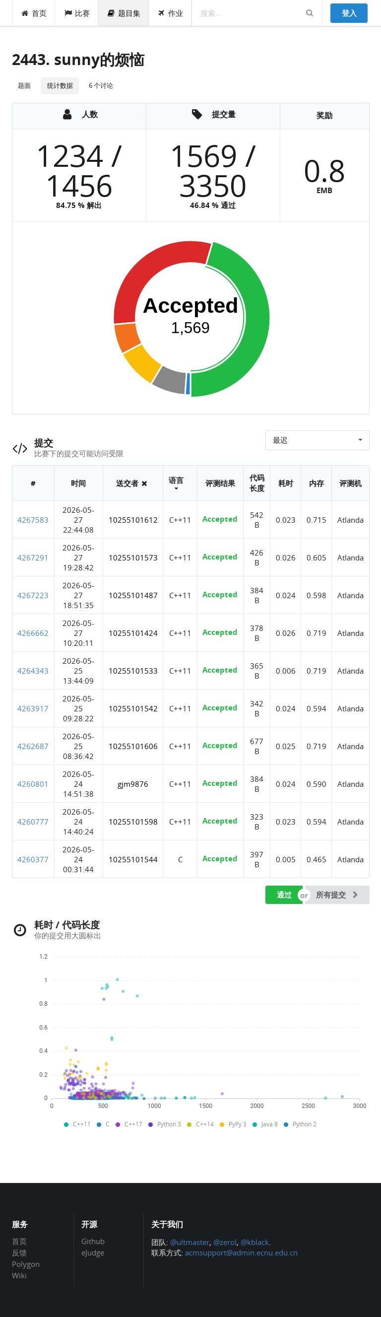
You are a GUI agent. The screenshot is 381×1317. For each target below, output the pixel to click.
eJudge (92, 1252)
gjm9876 (133, 784)
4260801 (33, 784)
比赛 (77, 13)
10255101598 (133, 822)
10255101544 (133, 859)
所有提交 (338, 895)
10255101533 (133, 671)
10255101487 (133, 595)
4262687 (33, 746)
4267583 (33, 520)
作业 (170, 13)
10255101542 (133, 708)
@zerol (225, 1242)
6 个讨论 (101, 85)
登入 (349, 13)
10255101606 (133, 746)
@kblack (255, 1242)
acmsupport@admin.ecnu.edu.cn (241, 1252)
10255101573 (133, 557)
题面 (24, 85)
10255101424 (133, 633)
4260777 (33, 822)
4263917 (33, 708)
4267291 (33, 557)
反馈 (19, 1252)
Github (93, 1241)
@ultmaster (189, 1242)
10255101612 (133, 520)
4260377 (33, 859)
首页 (34, 13)
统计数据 (60, 85)
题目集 (123, 13)
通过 (284, 895)
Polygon (26, 1264)
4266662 (33, 633)
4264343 (33, 671)
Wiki (19, 1275)
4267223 (33, 595)
